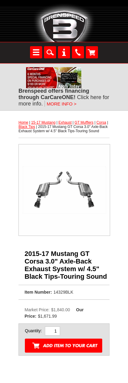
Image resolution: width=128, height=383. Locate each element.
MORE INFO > (61, 103)
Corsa (101, 122)
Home (23, 122)
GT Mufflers (84, 122)
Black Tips (27, 127)
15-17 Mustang (43, 122)
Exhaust (65, 122)
